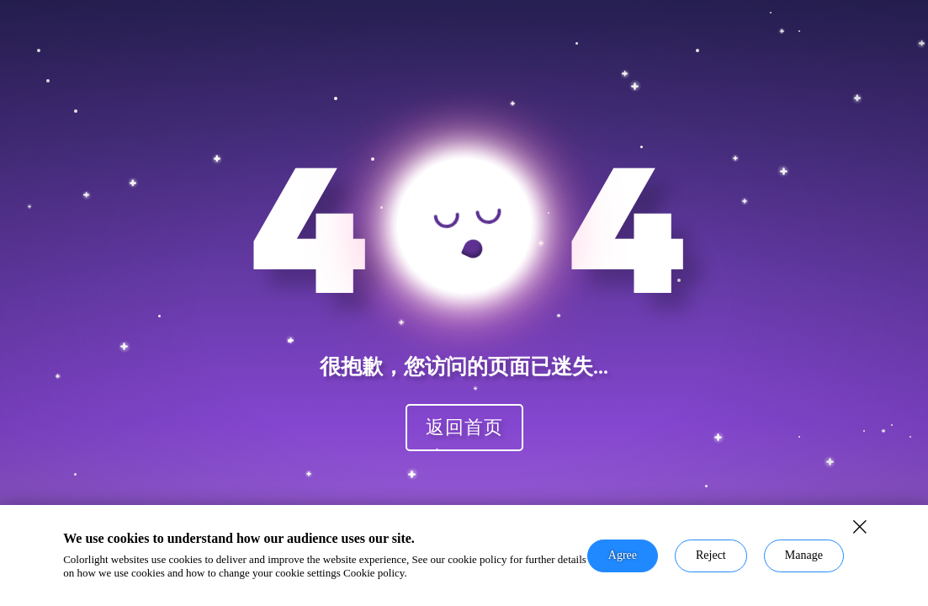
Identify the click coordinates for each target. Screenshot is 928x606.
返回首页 (464, 426)
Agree (622, 555)
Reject (711, 555)
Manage (804, 555)
